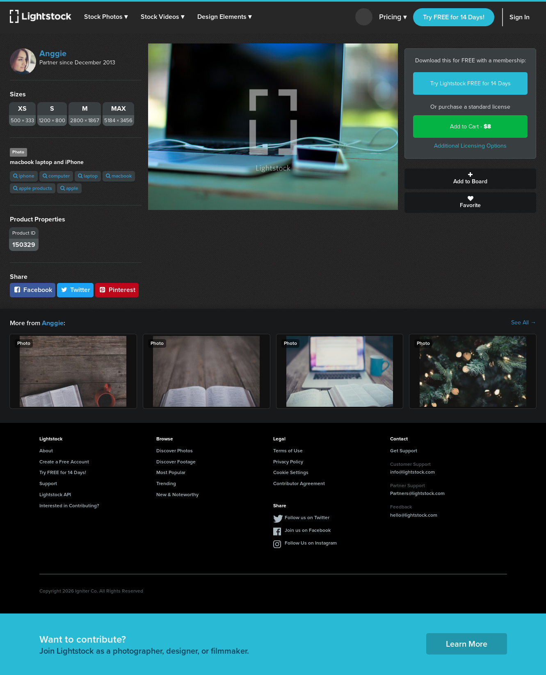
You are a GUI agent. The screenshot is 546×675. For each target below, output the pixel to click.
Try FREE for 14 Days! (453, 17)
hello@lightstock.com (413, 514)
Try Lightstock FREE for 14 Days (470, 83)
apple (69, 188)
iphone (23, 176)
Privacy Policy (288, 461)
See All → (523, 323)
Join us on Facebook (308, 530)
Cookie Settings (290, 472)
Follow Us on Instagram (311, 542)
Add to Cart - (470, 126)
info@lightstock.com (412, 471)
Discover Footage (176, 461)
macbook (119, 176)
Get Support (403, 450)
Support (48, 483)
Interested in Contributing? (69, 505)
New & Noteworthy (177, 494)
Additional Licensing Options (470, 145)
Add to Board (470, 179)
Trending (166, 483)
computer (56, 176)
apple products (32, 188)
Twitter (75, 289)
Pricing (393, 17)
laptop (88, 176)
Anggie (52, 53)
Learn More (466, 643)
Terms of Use (288, 450)
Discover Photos (174, 450)
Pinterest (116, 289)
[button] (106, 17)
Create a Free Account (64, 461)
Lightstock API (55, 494)
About (46, 450)
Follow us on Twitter (307, 517)
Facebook (32, 289)
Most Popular (170, 472)
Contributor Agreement (299, 483)
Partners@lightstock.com (417, 493)
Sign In (519, 17)
